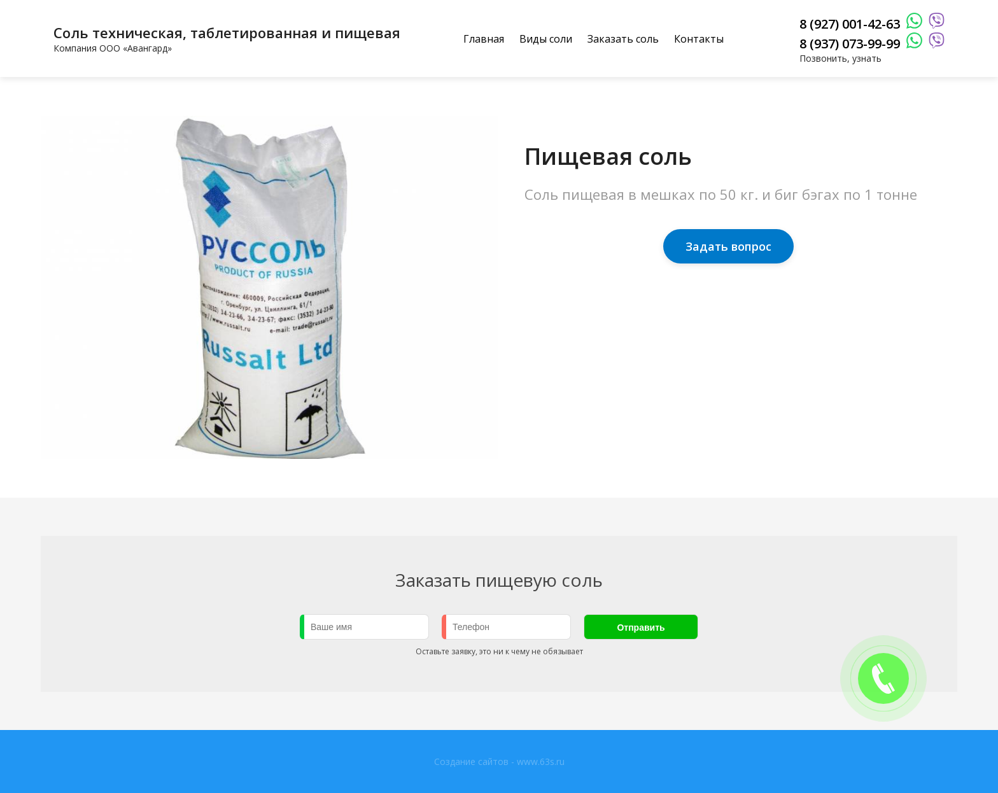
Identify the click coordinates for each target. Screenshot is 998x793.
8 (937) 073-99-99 (849, 43)
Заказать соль (623, 39)
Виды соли (545, 39)
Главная (483, 39)
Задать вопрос (728, 246)
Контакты (699, 39)
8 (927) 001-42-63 (849, 23)
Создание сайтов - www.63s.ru (499, 761)
